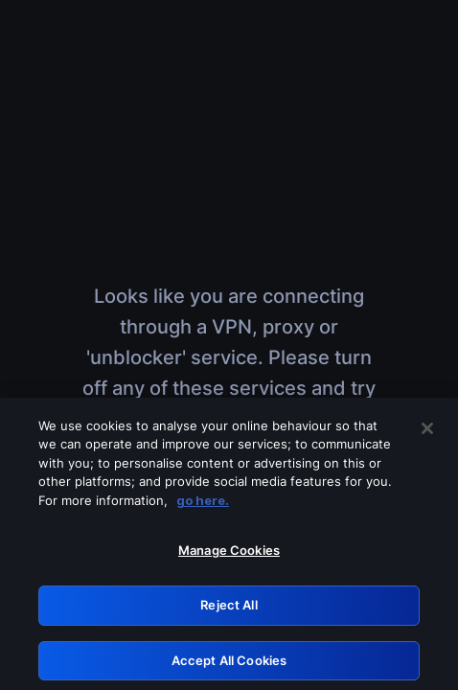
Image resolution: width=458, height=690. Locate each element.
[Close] (427, 432)
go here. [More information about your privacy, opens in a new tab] (202, 504)
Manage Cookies (229, 555)
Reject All (228, 608)
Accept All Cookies (229, 664)
